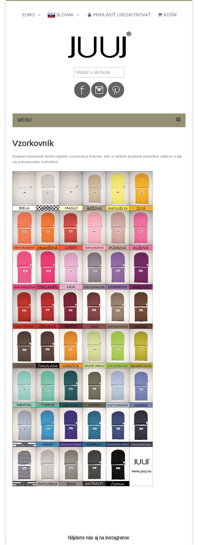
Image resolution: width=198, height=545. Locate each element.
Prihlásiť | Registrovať (119, 14)
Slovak (64, 15)
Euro (32, 14)
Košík (167, 14)
